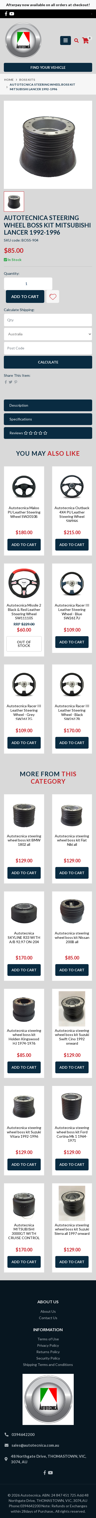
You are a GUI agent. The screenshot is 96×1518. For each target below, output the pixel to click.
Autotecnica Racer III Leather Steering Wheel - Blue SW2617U (72, 611)
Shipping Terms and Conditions (48, 1364)
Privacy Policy (48, 1345)
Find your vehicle (48, 67)
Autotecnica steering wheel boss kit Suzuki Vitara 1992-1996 (24, 1131)
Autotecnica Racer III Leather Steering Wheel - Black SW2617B (72, 712)
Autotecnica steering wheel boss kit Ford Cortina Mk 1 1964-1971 (72, 1134)
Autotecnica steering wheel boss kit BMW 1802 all (24, 840)
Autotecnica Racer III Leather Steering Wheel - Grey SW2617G (24, 712)
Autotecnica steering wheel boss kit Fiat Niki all (72, 840)
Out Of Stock (24, 644)
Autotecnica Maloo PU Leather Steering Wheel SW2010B (24, 512)
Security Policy (48, 1358)
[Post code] (48, 348)
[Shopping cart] (85, 40)
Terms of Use (48, 1339)
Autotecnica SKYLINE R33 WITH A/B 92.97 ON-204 (24, 937)
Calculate (48, 362)
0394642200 (23, 1434)
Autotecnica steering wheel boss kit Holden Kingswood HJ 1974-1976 (24, 1036)
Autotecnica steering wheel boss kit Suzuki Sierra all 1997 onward (72, 1229)
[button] (52, 296)
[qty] (48, 320)
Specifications (20, 419)
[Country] (48, 334)
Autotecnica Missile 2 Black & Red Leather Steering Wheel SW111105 (24, 611)
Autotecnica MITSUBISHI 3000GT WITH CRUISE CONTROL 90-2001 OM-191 (24, 1233)
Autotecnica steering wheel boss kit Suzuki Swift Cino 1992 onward (72, 1036)
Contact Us (48, 1318)
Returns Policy (48, 1352)
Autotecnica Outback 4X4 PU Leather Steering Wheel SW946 (72, 514)
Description (18, 405)
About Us (48, 1311)
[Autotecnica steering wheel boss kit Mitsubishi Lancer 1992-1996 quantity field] (28, 283)
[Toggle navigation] (65, 40)
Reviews (28, 433)
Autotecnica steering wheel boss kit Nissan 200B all (72, 937)
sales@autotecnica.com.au (35, 1445)
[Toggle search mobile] (75, 40)
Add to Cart (25, 296)
